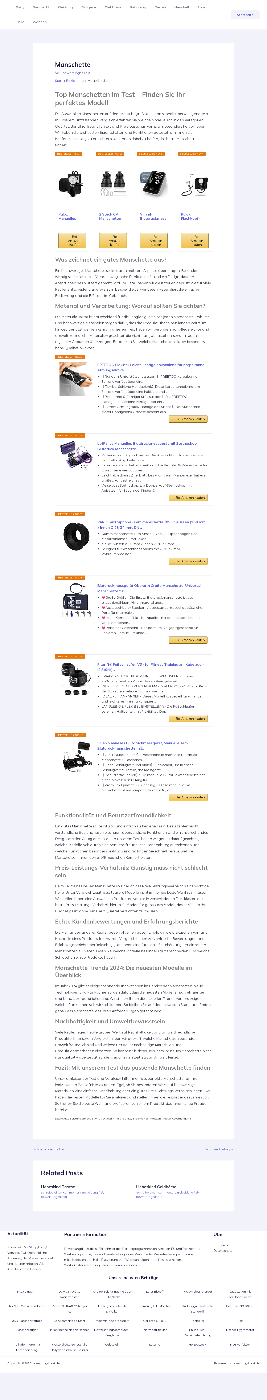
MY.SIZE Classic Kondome (27, 1327)
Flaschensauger (26, 1351)
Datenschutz (223, 1272)
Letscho (155, 1366)
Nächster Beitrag (217, 1170)
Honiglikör (197, 1342)
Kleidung (61, 7)
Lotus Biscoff (154, 1313)
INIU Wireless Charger (197, 1313)
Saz (240, 1342)
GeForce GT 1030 (155, 1342)
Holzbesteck (197, 1366)
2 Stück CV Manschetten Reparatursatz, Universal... (112, 216)
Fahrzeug (129, 7)
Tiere (203, 7)
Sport (187, 7)
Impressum (221, 1266)
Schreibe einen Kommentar (61, 1214)
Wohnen (22, 22)
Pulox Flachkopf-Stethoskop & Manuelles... (193, 216)
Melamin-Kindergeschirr (112, 1342)
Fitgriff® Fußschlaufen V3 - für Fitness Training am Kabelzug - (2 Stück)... (147, 681)
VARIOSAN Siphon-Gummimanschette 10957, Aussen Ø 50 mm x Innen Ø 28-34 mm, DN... (151, 532)
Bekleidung (93, 1214)
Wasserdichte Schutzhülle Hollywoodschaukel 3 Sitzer (69, 1371)
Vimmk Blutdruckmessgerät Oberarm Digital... (153, 216)
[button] (245, 14)
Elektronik (105, 7)
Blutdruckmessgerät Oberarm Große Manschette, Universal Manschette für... (146, 599)
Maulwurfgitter (240, 1366)
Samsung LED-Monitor (155, 1327)
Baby (19, 7)
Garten (149, 7)
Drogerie (82, 7)
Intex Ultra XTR (27, 1313)
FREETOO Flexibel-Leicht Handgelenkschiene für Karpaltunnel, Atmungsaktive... (145, 368)
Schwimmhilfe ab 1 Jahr (69, 1342)
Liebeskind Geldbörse (157, 1208)
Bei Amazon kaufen (74, 241)
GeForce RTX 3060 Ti (240, 1327)
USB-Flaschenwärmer (27, 1342)
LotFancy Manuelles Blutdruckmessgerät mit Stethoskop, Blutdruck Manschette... (142, 450)
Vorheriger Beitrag (50, 1170)
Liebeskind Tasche (59, 1208)
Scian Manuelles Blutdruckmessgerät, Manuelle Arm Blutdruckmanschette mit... (149, 763)
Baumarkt (38, 7)
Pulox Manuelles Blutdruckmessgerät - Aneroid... (71, 216)
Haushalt (169, 7)
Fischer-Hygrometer (240, 1351)
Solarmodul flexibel (155, 1351)
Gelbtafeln (112, 1366)
